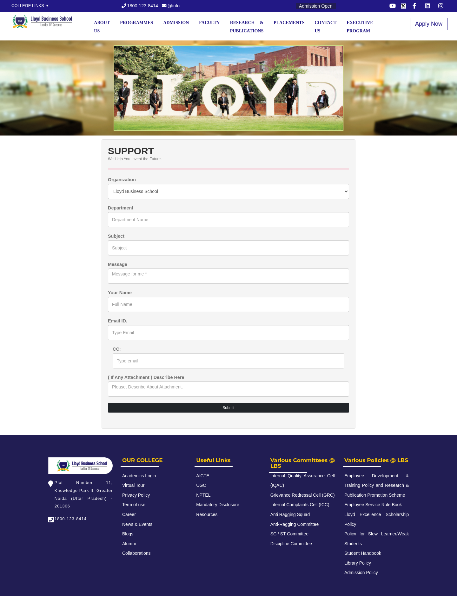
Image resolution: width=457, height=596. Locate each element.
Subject (116, 236)
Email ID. (117, 320)
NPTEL (203, 495)
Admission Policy (361, 572)
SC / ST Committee (289, 533)
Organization (122, 179)
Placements (289, 22)
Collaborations (136, 553)
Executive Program (360, 26)
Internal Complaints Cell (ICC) (299, 504)
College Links (27, 5)
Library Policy (357, 563)
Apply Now (428, 24)
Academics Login (139, 475)
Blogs (127, 533)
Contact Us (325, 26)
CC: (117, 349)
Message (117, 264)
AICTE (202, 475)
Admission (176, 22)
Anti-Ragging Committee (294, 524)
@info (171, 5)
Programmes (136, 22)
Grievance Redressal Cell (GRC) (302, 495)
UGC (201, 485)
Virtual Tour (133, 485)
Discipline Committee (291, 543)
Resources (206, 514)
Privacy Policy (136, 495)
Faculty (209, 22)
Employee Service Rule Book (373, 504)
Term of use (133, 504)
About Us (102, 26)
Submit (228, 408)
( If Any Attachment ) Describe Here (146, 377)
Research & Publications (247, 26)
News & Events (137, 524)
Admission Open (316, 6)
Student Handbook (362, 553)
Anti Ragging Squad (290, 514)
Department (120, 207)
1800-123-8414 (140, 5)
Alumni (129, 543)
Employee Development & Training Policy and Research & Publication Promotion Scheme (376, 485)
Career (129, 514)
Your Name (120, 292)
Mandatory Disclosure (217, 504)
